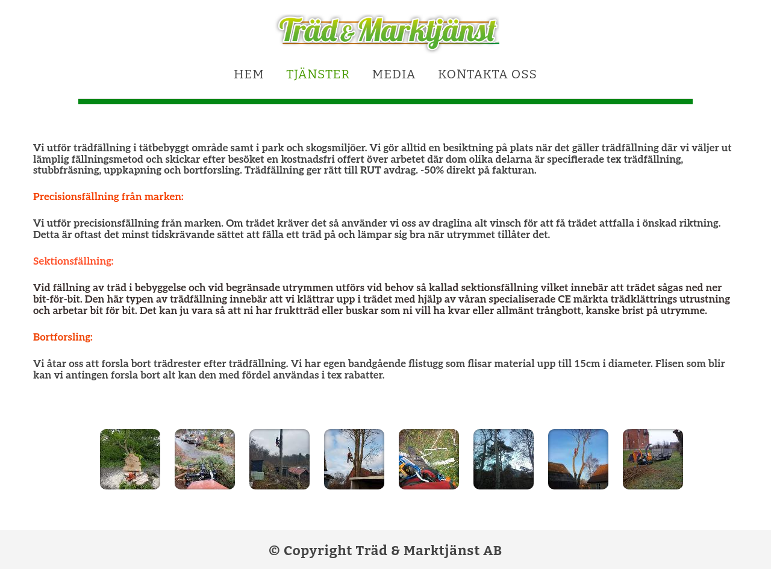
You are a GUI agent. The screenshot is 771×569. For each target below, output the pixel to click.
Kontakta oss (487, 74)
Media (394, 74)
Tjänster (318, 74)
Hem (249, 74)
